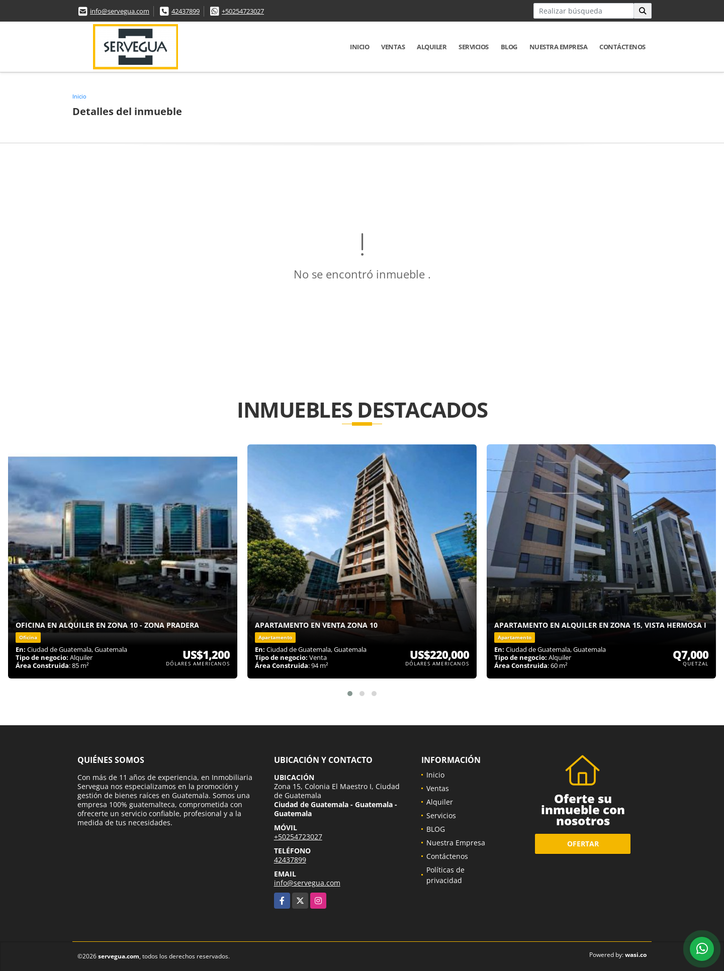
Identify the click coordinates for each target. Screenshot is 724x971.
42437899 (185, 11)
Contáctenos (622, 46)
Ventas (393, 46)
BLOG (509, 46)
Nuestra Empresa (558, 46)
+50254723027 (243, 11)
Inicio (359, 46)
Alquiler (431, 46)
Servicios (474, 46)
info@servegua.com (119, 11)
